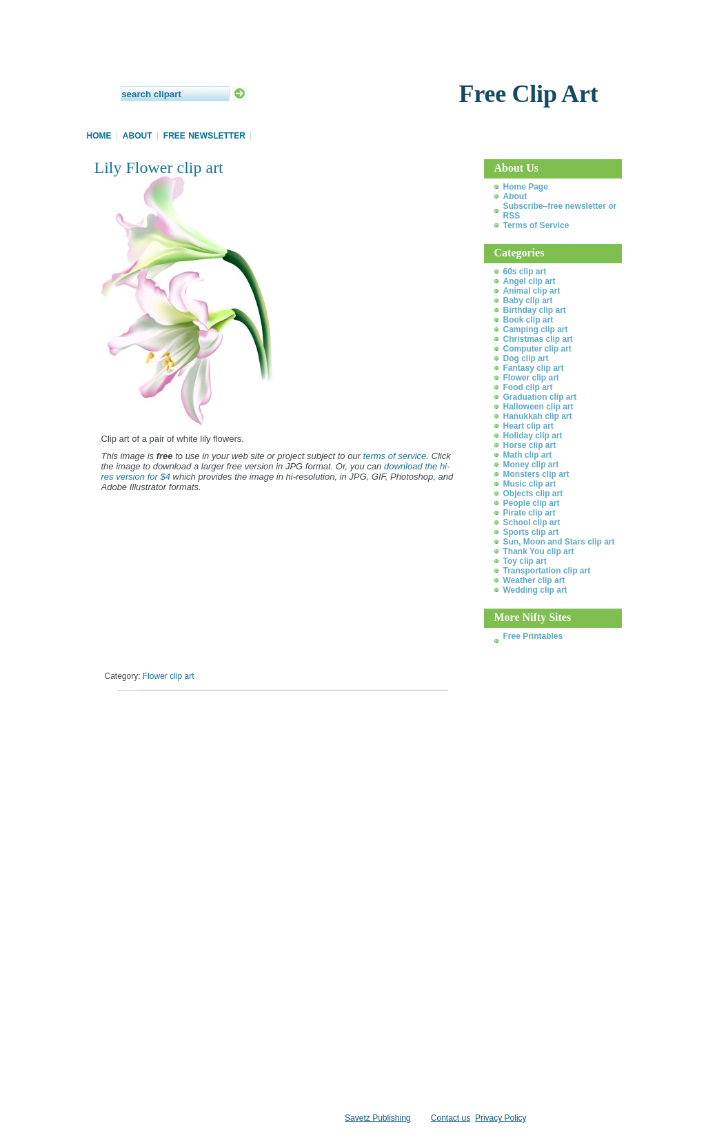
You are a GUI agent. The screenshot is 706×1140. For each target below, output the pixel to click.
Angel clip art (529, 281)
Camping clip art (535, 329)
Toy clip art (525, 561)
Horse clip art (529, 445)
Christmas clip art (538, 339)
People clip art (531, 503)
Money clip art (531, 464)
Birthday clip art (534, 310)
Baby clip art (528, 300)
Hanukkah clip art (537, 416)
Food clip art (528, 387)
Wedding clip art (535, 590)
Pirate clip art (529, 513)
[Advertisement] (255, 720)
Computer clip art (537, 349)
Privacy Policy (500, 1118)
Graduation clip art (540, 397)
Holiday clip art (533, 435)
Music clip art (529, 484)
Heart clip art (528, 426)
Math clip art (527, 455)
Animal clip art (532, 291)
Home (99, 136)
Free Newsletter (204, 136)
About (137, 136)
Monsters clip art (536, 474)
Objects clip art (533, 493)
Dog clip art (526, 358)
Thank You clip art (538, 551)
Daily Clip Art (353, 62)
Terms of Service (536, 225)
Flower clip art (168, 676)
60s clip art (525, 271)
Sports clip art (531, 532)
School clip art (532, 522)
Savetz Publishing (377, 1118)
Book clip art (528, 320)
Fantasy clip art (533, 368)
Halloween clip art (538, 406)
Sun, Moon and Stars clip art (559, 542)
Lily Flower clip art (158, 167)
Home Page (525, 187)
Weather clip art (534, 580)
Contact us (450, 1118)
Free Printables (533, 636)
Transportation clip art (547, 571)
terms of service (395, 456)
